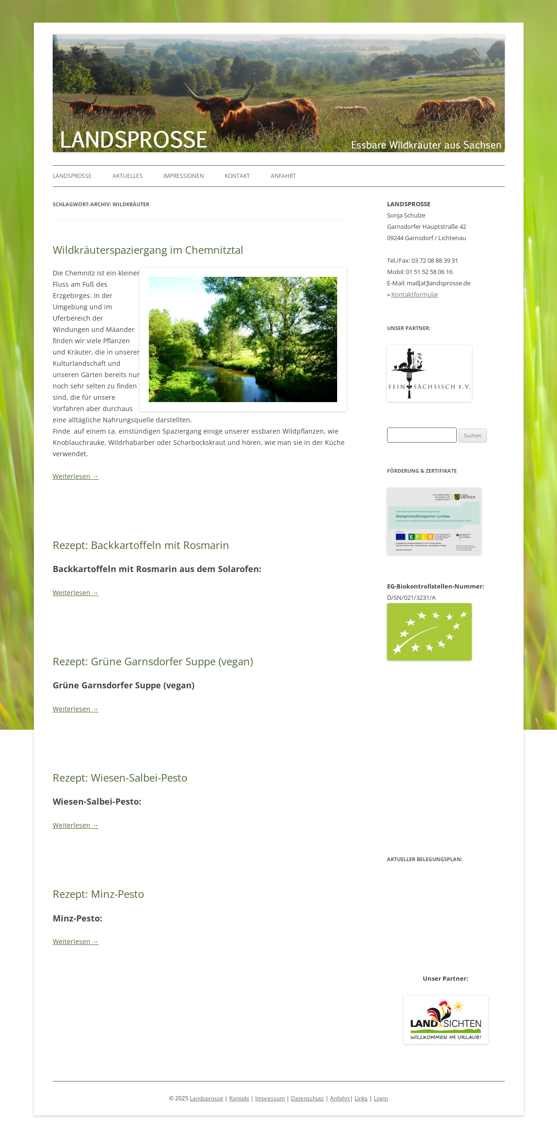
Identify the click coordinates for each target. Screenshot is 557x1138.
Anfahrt (283, 176)
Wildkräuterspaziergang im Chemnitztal (148, 249)
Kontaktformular (414, 294)
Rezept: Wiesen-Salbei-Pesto (120, 777)
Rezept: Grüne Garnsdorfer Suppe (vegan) (153, 661)
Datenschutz (307, 1098)
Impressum (270, 1098)
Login (381, 1098)
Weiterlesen (76, 476)
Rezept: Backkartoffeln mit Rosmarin (141, 545)
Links (361, 1098)
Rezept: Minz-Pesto (98, 894)
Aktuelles (128, 176)
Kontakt (237, 176)
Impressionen (183, 176)
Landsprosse (72, 176)
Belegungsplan (446, 757)
